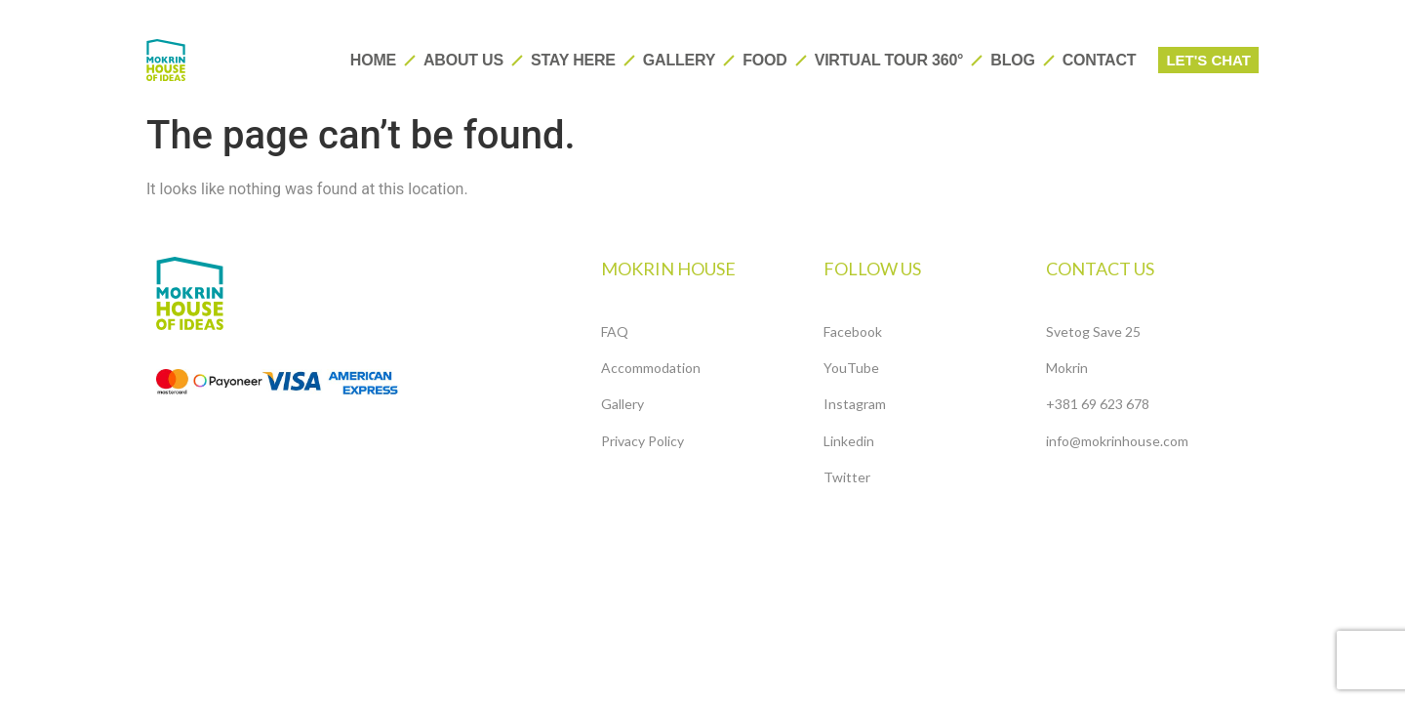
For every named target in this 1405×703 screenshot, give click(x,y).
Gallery (679, 60)
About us (463, 60)
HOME (373, 60)
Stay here (573, 60)
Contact (1100, 60)
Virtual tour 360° (889, 60)
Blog (1012, 60)
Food (764, 60)
